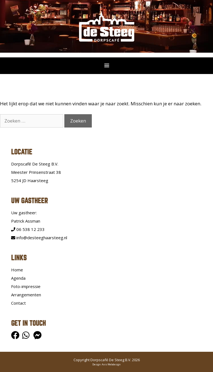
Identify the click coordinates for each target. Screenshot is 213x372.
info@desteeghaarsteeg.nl (39, 237)
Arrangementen (26, 294)
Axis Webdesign (111, 364)
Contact (18, 303)
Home (17, 269)
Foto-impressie (25, 286)
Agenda (18, 278)
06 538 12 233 (28, 229)
